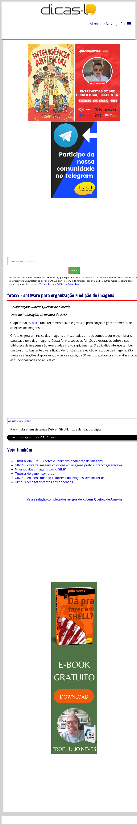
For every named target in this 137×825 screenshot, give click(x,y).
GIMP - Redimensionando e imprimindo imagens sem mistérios (60, 478)
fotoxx (32, 323)
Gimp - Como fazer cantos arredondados (44, 482)
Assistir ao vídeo (19, 421)
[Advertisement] (71, 543)
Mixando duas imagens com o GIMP (40, 469)
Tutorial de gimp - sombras (34, 473)
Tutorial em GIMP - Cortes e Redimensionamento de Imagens (59, 461)
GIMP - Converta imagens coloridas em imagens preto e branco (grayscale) (68, 465)
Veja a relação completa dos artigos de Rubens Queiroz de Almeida (74, 499)
